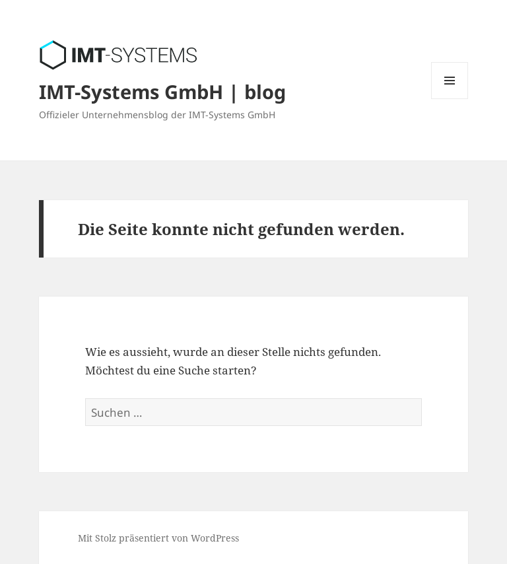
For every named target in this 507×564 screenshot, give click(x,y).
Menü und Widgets (450, 98)
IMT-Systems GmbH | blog (162, 91)
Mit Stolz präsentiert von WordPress (158, 538)
